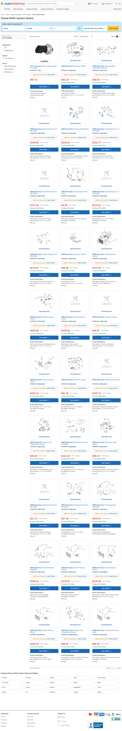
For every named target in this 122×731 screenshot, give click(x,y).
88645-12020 (41, 509)
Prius (3, 687)
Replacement (8, 50)
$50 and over (8, 72)
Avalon (76, 692)
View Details (44, 87)
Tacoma (4, 677)
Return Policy (30, 726)
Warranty (3, 726)
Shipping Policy (31, 723)
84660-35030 (72, 70)
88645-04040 (72, 509)
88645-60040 (72, 446)
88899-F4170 (103, 634)
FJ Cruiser (5, 682)
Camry (28, 682)
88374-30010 (72, 196)
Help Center (4, 720)
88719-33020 (41, 258)
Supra (28, 687)
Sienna (52, 687)
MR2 (99, 682)
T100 (99, 687)
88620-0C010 (41, 446)
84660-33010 (72, 384)
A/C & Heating (27, 14)
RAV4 (75, 682)
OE (5, 47)
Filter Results (113, 28)
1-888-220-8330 (63, 725)
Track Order (30, 720)
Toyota (7, 14)
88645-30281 (103, 196)
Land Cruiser (102, 677)
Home (2, 14)
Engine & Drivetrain (16, 14)
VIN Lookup (4, 723)
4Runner (28, 677)
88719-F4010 (72, 572)
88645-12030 (72, 321)
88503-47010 (103, 509)
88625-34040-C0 (73, 634)
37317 (39, 70)
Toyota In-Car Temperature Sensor (41, 443)
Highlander (77, 687)
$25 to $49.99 (8, 69)
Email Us (62, 717)
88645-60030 (103, 133)
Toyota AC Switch (73, 66)
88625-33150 (103, 446)
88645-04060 (41, 384)
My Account (30, 716)
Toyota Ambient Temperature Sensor (103, 67)
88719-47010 (41, 634)
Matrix (100, 692)
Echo (75, 677)
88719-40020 (41, 321)
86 (27, 692)
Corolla (52, 682)
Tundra (52, 677)
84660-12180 (103, 321)
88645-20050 (72, 133)
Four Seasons (8, 58)
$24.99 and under (9, 66)
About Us (3, 716)
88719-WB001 (104, 572)
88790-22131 (103, 70)
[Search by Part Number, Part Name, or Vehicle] (50, 4)
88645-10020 (41, 196)
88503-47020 (41, 572)
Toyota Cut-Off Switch (75, 129)
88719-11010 (103, 258)
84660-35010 (72, 258)
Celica (4, 692)
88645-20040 (103, 384)
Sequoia (52, 692)
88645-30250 (41, 133)
